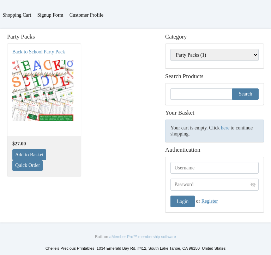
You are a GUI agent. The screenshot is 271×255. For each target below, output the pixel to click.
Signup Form (50, 15)
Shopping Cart (16, 15)
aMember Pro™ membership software (142, 236)
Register (209, 201)
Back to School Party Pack (38, 51)
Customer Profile (86, 15)
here (225, 128)
